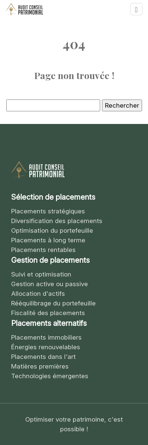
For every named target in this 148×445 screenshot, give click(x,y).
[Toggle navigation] (136, 9)
